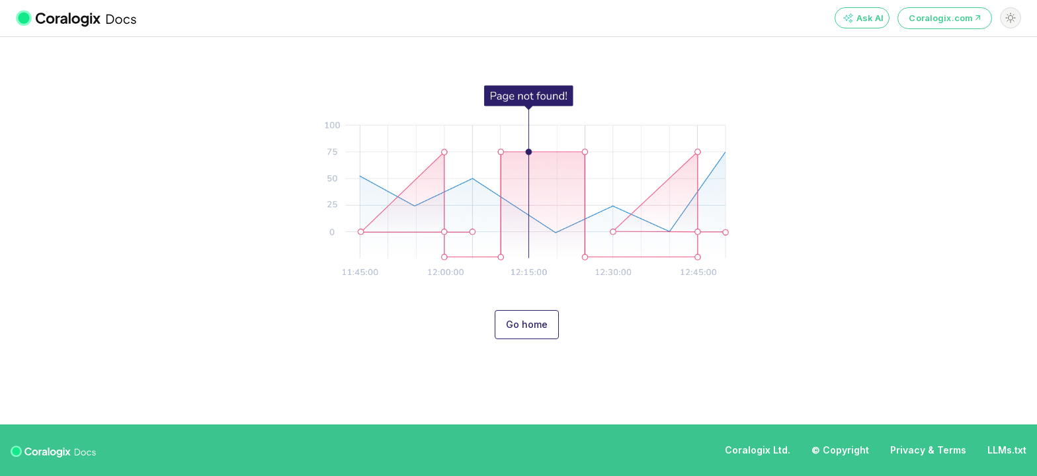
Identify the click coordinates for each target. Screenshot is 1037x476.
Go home (527, 324)
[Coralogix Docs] (84, 18)
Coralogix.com (945, 18)
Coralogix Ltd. (757, 450)
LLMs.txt (1006, 450)
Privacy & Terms (928, 450)
